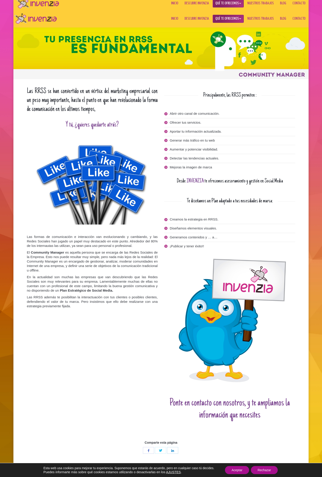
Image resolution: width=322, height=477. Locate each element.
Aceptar (237, 470)
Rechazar (264, 470)
